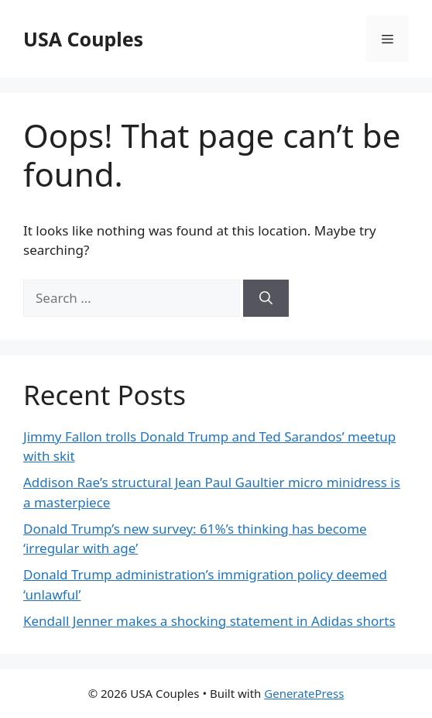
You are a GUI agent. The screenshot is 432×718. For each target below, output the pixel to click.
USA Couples (83, 39)
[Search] (266, 298)
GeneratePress (304, 693)
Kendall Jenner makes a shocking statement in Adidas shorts (209, 621)
